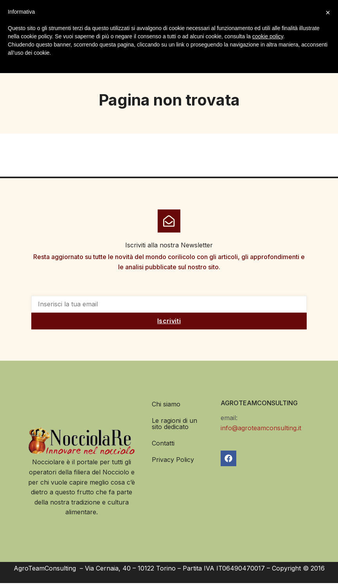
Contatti (163, 445)
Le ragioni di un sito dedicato (174, 426)
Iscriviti (169, 323)
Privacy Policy (173, 461)
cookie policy (267, 36)
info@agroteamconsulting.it (261, 430)
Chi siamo (166, 406)
